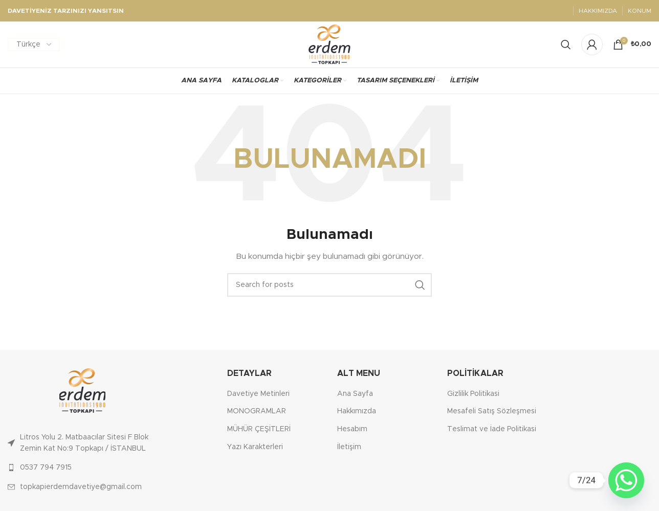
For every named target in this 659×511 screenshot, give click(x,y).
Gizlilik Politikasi (473, 393)
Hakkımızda (356, 411)
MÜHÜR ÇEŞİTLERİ (259, 429)
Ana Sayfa (355, 393)
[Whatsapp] (626, 480)
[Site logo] (330, 44)
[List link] (82, 443)
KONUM (639, 11)
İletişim (349, 447)
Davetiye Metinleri (258, 393)
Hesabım (352, 429)
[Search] (566, 44)
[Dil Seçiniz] (34, 44)
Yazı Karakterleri (255, 447)
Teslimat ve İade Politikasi (491, 429)
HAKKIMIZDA (598, 11)
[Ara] (329, 285)
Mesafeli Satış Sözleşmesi (491, 411)
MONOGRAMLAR (256, 411)
